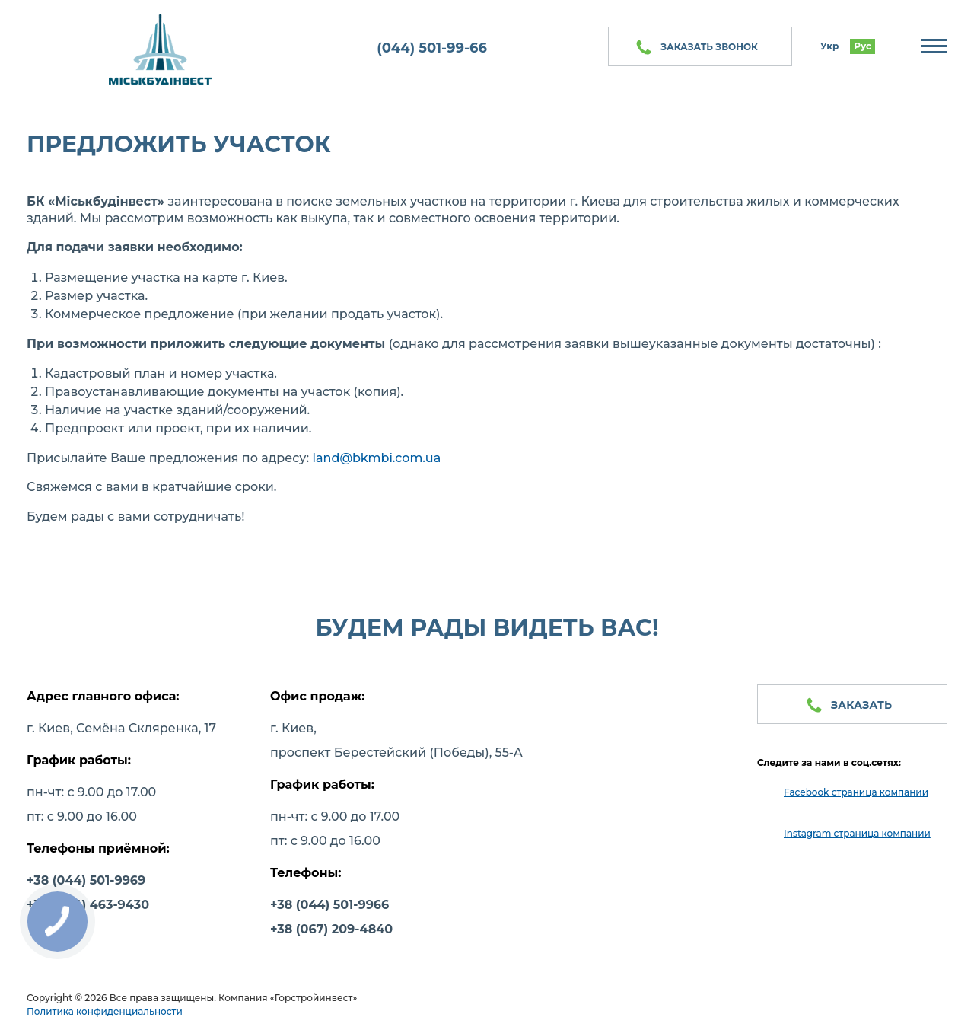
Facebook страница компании (856, 792)
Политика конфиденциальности (105, 1011)
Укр (829, 46)
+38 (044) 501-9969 (86, 880)
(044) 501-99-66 (432, 48)
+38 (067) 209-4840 (331, 929)
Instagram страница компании (857, 833)
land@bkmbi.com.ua (377, 458)
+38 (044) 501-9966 (329, 905)
